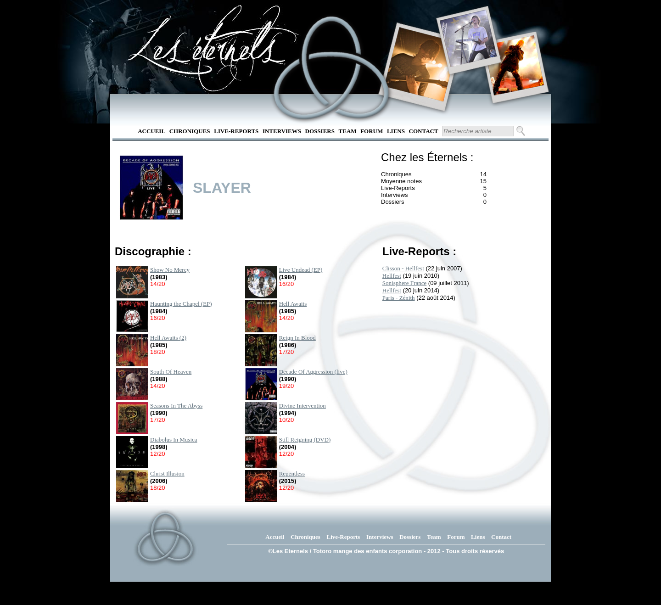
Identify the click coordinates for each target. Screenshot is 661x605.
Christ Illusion (167, 473)
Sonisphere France (404, 283)
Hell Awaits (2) (168, 337)
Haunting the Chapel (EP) (181, 303)
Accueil (151, 131)
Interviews (282, 131)
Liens (396, 131)
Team (348, 131)
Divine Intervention (302, 405)
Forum (371, 131)
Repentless (292, 473)
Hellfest (391, 275)
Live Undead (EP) (301, 269)
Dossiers (320, 131)
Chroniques (189, 131)
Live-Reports (236, 131)
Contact (423, 131)
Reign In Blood (297, 337)
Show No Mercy (170, 269)
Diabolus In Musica (173, 439)
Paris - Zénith (398, 297)
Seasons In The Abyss (176, 405)
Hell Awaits (293, 303)
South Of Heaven (170, 371)
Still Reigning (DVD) (305, 439)
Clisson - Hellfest (403, 268)
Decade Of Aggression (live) (313, 371)
